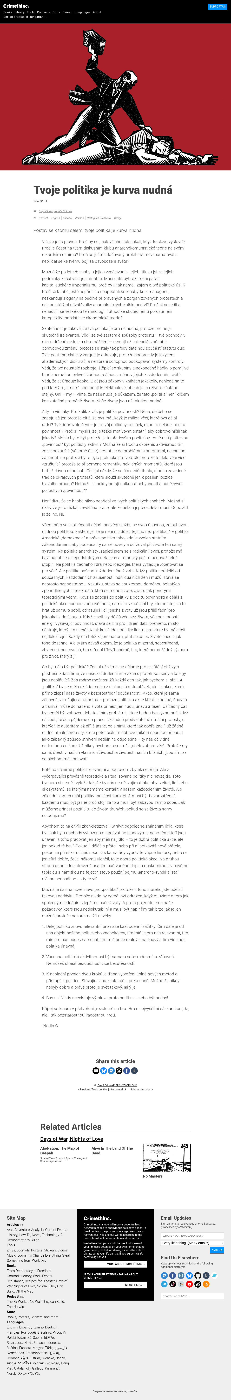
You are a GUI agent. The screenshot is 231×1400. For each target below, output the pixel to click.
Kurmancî (52, 1368)
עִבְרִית (11, 1363)
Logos (22, 1255)
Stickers (50, 1250)
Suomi (37, 1337)
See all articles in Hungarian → (25, 16)
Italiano (79, 218)
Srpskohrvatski (36, 1353)
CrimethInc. (16, 6)
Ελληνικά (24, 1337)
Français (13, 1332)
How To (24, 1235)
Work (37, 1276)
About (97, 12)
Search (67, 12)
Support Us (218, 6)
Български (15, 1343)
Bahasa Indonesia (47, 1343)
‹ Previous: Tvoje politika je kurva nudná (102, 1089)
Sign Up (217, 1250)
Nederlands (15, 1353)
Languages (82, 12)
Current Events (56, 1230)
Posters (37, 1250)
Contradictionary (19, 1276)
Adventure (22, 1230)
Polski (11, 1337)
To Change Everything (44, 1255)
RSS (21, 1225)
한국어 (54, 1353)
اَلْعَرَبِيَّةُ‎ (26, 1358)
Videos (62, 1250)
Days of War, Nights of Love (55, 211)
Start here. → (135, 1285)
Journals (23, 1250)
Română (13, 1358)
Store (56, 12)
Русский (59, 1332)
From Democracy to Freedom (29, 1271)
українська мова (46, 1363)
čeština (12, 1348)
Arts (10, 1230)
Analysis (37, 1230)
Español (67, 218)
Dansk (60, 1358)
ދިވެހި (28, 1368)
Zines (11, 1250)
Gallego (37, 1368)
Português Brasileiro (99, 218)
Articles (13, 1225)
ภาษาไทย (24, 1363)
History (12, 1235)
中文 (28, 1343)
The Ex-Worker (17, 1302)
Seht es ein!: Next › (141, 1089)
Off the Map (24, 1291)
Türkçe (118, 218)
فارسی (62, 1348)
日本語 (49, 1337)
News (36, 1235)
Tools (31, 12)
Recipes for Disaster (40, 1281)
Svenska (48, 1358)
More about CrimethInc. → (126, 1264)
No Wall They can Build (47, 1302)
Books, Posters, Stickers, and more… (34, 1317)
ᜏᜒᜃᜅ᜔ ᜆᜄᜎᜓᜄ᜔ (28, 1373)
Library (19, 12)
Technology (50, 1235)
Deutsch (44, 218)
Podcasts (43, 12)
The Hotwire (16, 1307)
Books (7, 12)
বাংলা (36, 1358)
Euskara (25, 1348)
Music (11, 1255)
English (55, 218)
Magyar (38, 1348)
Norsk (11, 1373)
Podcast (13, 1296)
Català (19, 1368)
